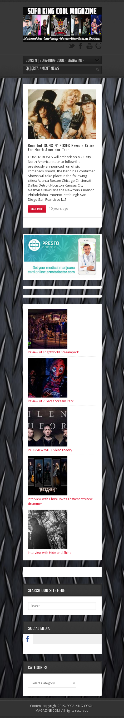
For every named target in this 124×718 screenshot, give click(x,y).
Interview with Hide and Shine (49, 552)
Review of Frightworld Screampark (53, 352)
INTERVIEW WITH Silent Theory (50, 450)
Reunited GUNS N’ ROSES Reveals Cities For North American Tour (61, 147)
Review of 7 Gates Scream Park (50, 401)
